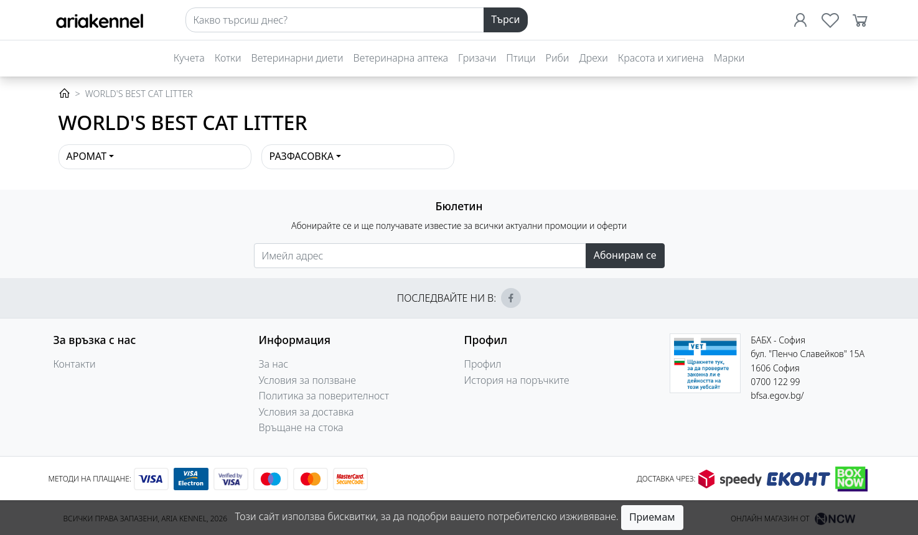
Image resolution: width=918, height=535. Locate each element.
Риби (557, 58)
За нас (274, 364)
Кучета (189, 58)
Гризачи (477, 58)
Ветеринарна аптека (401, 58)
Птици (520, 58)
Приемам (652, 517)
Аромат (87, 156)
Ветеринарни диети (297, 58)
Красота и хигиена (661, 58)
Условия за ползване (307, 380)
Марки (729, 58)
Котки (228, 58)
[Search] (335, 19)
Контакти (75, 364)
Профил (483, 364)
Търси (505, 19)
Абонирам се (625, 255)
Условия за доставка (306, 412)
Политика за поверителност (324, 395)
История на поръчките (516, 380)
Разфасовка (301, 156)
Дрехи (593, 58)
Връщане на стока (301, 427)
